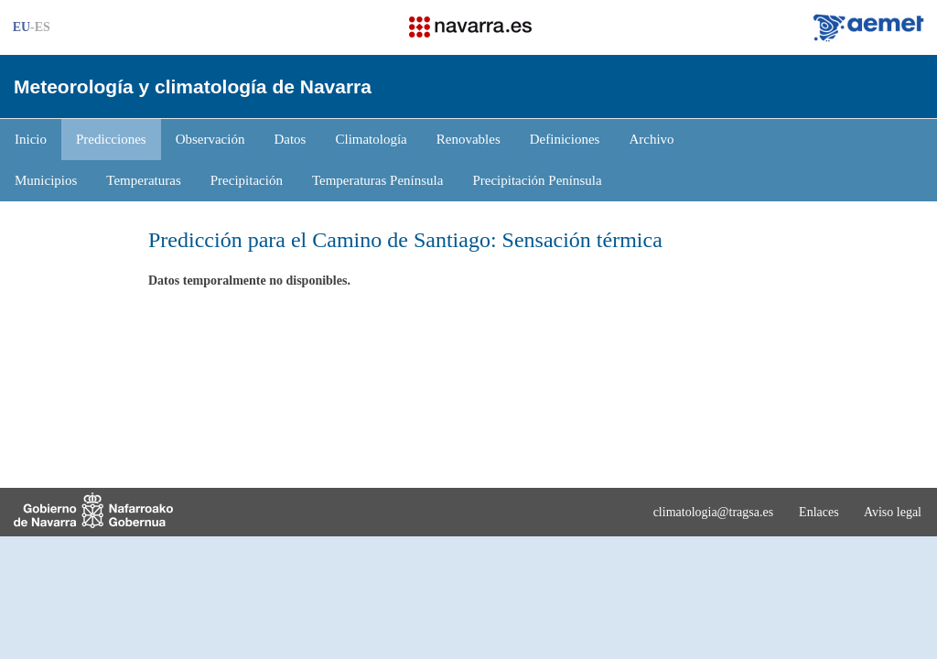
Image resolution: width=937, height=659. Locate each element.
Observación (210, 139)
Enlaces (819, 512)
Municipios (46, 180)
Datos (290, 139)
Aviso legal (892, 512)
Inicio (31, 139)
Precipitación (246, 180)
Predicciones (111, 139)
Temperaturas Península (378, 180)
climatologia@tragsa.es (713, 512)
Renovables (468, 139)
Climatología (370, 139)
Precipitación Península (536, 180)
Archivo (651, 139)
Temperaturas (143, 180)
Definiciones (565, 139)
